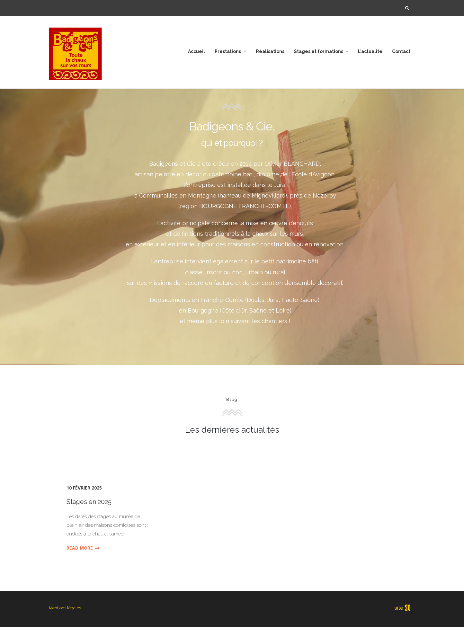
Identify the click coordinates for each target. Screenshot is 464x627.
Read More (83, 548)
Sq (404, 608)
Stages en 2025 (89, 502)
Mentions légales (65, 607)
